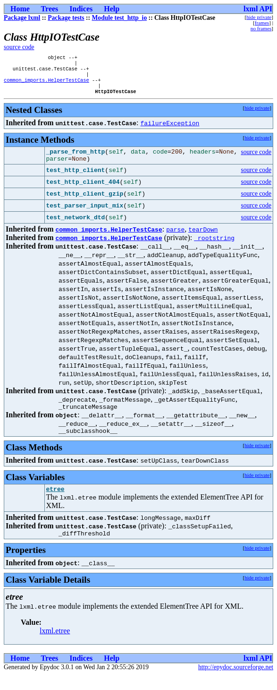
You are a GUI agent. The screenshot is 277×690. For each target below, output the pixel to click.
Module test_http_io (119, 17)
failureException (170, 129)
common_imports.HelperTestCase (46, 84)
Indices (80, 9)
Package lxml (22, 17)
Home (20, 9)
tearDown (203, 238)
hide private (258, 17)
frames (262, 23)
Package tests (66, 17)
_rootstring (214, 247)
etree (55, 502)
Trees (50, 9)
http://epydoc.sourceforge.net (235, 682)
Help (111, 9)
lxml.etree (55, 646)
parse (175, 238)
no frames (261, 28)
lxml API (257, 9)
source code (19, 47)
